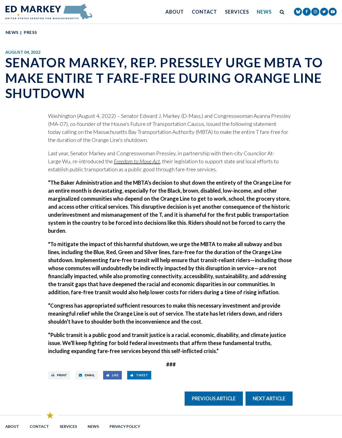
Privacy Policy (125, 426)
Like (112, 375)
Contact (204, 12)
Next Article (269, 398)
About (174, 12)
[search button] (282, 11)
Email (87, 375)
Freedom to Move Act (137, 161)
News (264, 12)
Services (237, 12)
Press (30, 32)
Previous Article (214, 398)
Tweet (139, 375)
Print (59, 375)
